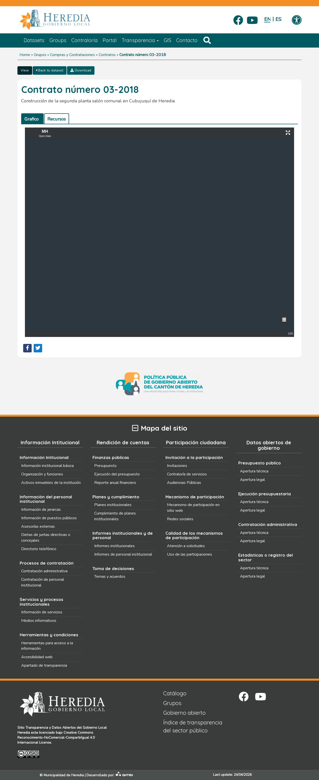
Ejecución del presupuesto (117, 474)
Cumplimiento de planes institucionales (115, 516)
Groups (57, 40)
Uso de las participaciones (189, 554)
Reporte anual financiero (115, 482)
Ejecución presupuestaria (264, 493)
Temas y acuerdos (109, 576)
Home (24, 55)
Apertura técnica (254, 471)
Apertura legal (252, 479)
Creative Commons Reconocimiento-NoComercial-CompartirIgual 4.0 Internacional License (56, 737)
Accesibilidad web (37, 657)
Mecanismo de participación (194, 496)
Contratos (107, 55)
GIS (167, 40)
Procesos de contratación (47, 563)
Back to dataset (49, 70)
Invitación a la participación (194, 457)
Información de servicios (41, 612)
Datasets (34, 40)
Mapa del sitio (159, 428)
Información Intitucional (44, 457)
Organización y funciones (42, 474)
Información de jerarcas (41, 509)
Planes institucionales (113, 505)
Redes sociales (180, 519)
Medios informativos (38, 620)
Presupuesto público (259, 462)
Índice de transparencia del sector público (192, 726)
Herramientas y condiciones (49, 634)
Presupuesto (105, 465)
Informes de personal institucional (123, 554)
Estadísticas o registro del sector (265, 557)
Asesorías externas (38, 526)
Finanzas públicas (110, 457)
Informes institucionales (114, 546)
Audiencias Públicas (184, 482)
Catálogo (174, 693)
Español (278, 19)
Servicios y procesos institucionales (41, 602)
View (25, 70)
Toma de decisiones (113, 568)
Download (80, 70)
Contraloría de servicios (187, 474)
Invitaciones (177, 465)
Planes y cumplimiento (115, 496)
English (267, 19)
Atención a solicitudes (186, 546)
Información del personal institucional (46, 499)
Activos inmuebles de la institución (51, 482)
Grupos (40, 55)
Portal (110, 40)
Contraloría (84, 40)
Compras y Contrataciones (72, 55)
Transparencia (140, 40)
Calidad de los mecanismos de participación (194, 535)
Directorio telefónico (38, 549)
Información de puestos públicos (49, 518)
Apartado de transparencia (44, 665)
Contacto (186, 40)
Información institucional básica (47, 465)
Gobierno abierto (184, 712)
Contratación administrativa (44, 571)
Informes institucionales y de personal (122, 535)
